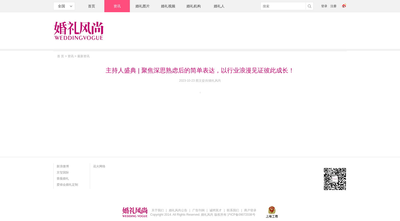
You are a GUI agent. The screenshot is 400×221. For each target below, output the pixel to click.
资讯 (117, 6)
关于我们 (158, 210)
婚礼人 (219, 6)
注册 (333, 6)
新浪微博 (63, 166)
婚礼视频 (168, 6)
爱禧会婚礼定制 (67, 184)
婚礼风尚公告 (178, 210)
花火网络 (99, 166)
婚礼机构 (193, 6)
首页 (91, 6)
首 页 (60, 56)
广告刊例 (198, 210)
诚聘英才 (215, 210)
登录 (324, 6)
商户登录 (250, 210)
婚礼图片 (142, 6)
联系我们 (233, 210)
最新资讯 (83, 56)
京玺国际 (63, 172)
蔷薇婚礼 (63, 178)
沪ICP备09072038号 (241, 214)
